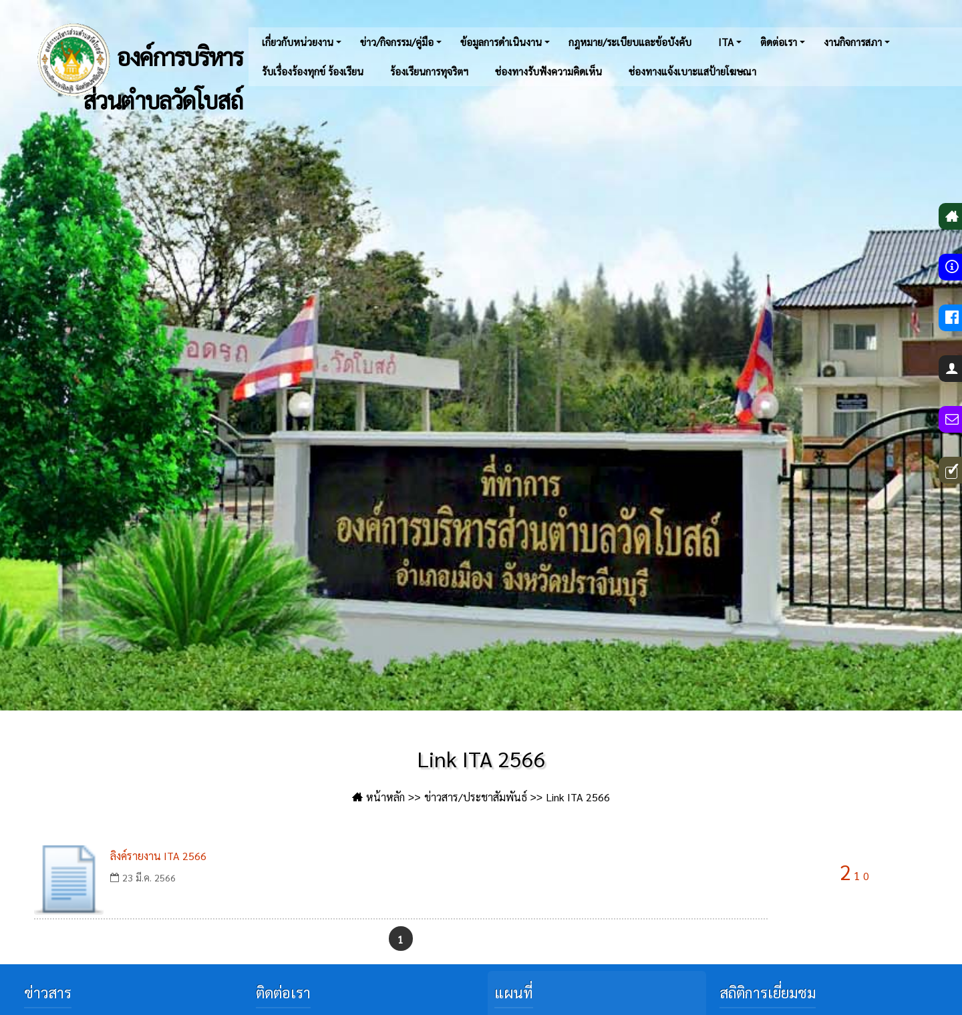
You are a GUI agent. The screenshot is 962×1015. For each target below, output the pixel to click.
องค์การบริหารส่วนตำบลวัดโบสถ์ (137, 60)
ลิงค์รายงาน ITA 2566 (158, 856)
